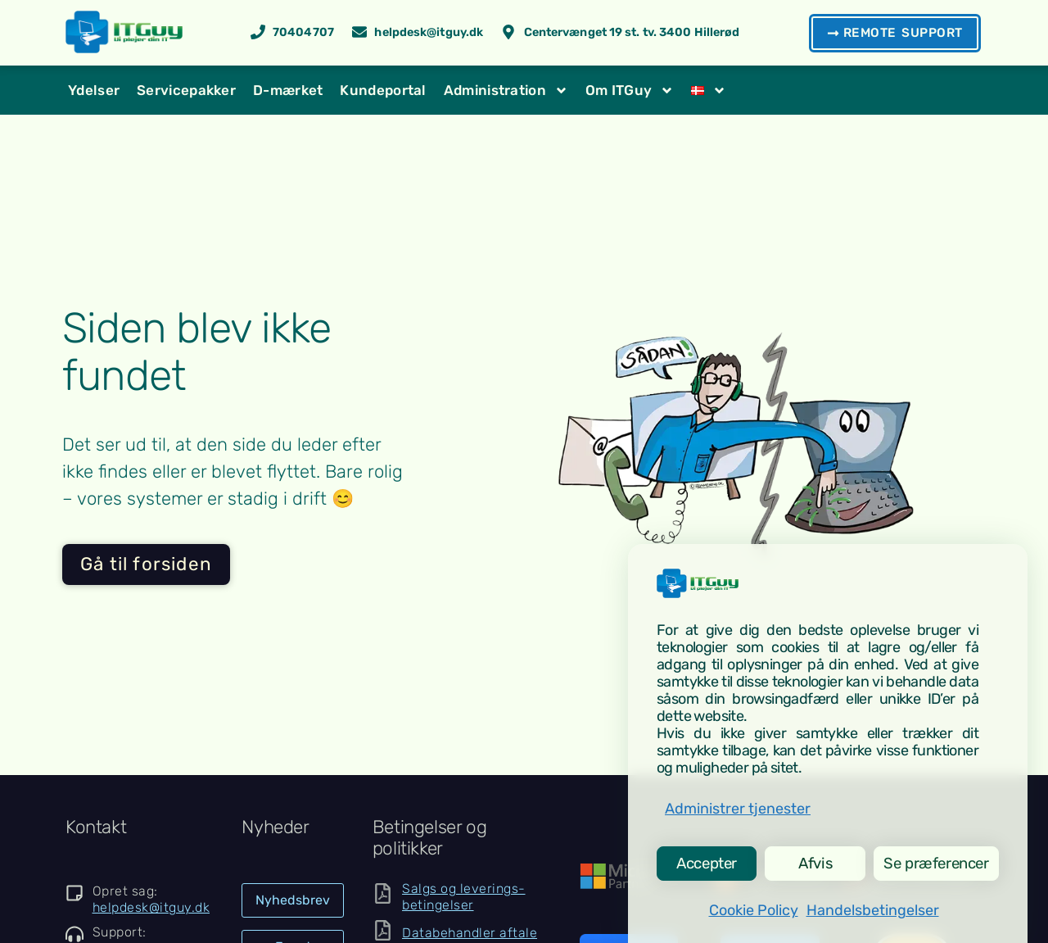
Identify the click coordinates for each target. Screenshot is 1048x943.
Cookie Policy (753, 910)
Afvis (809, 860)
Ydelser (94, 90)
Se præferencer (932, 860)
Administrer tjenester (738, 803)
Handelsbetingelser (872, 910)
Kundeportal (383, 90)
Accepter (705, 860)
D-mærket (288, 90)
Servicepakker (186, 90)
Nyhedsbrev (292, 900)
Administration (506, 90)
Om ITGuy (629, 90)
